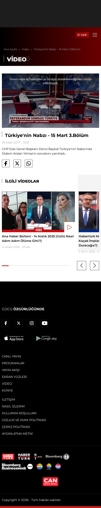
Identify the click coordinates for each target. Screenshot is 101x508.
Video (28, 49)
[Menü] (95, 35)
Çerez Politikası (16, 427)
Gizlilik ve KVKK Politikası (24, 420)
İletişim (8, 399)
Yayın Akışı (11, 370)
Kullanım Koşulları (19, 413)
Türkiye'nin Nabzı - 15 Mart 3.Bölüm (57, 49)
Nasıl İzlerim (13, 406)
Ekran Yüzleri (14, 377)
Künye (7, 390)
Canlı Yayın (11, 356)
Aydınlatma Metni (17, 433)
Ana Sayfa (13, 49)
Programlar (13, 363)
